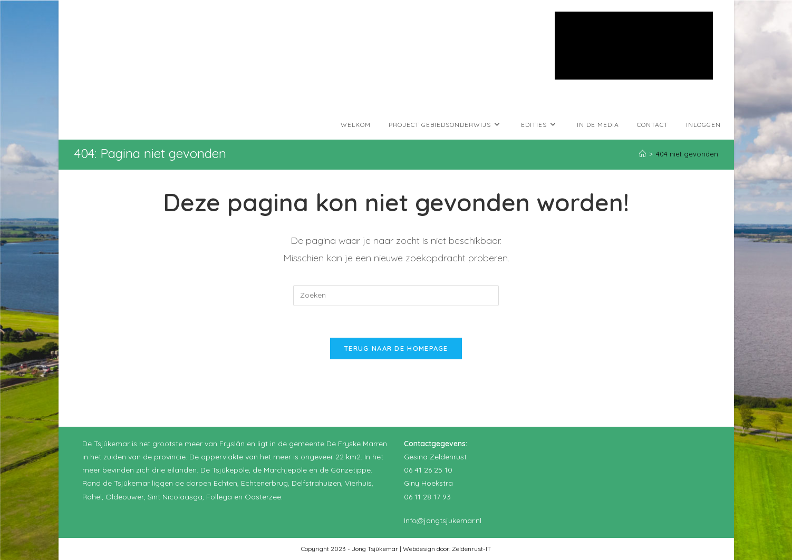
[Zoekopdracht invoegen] (396, 295)
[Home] (642, 154)
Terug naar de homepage (396, 348)
